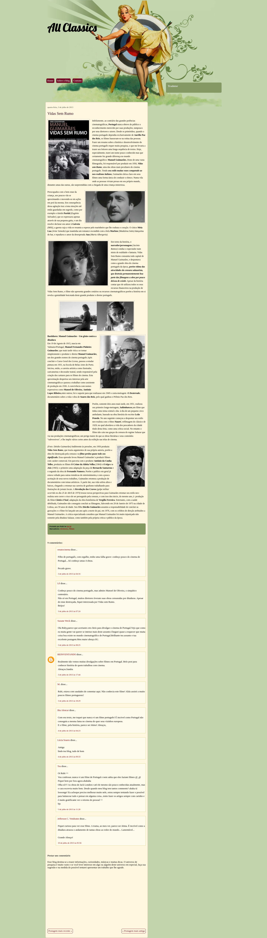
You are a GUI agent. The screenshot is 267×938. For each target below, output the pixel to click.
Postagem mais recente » (60, 931)
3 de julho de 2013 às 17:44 (69, 675)
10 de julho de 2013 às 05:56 (69, 843)
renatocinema (63, 549)
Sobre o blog (63, 80)
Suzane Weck (63, 621)
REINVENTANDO (66, 654)
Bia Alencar (63, 710)
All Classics (72, 27)
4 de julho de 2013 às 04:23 (69, 731)
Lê (58, 583)
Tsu (59, 766)
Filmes (71, 529)
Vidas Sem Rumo (60, 113)
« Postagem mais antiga (133, 931)
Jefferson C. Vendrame (68, 818)
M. (58, 684)
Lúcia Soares (63, 740)
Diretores (64, 529)
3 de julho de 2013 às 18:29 (69, 701)
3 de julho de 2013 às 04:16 (69, 574)
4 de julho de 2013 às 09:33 (69, 757)
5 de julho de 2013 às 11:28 (69, 809)
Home (50, 80)
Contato (77, 80)
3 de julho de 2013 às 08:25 (69, 645)
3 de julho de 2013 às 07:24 (69, 611)
